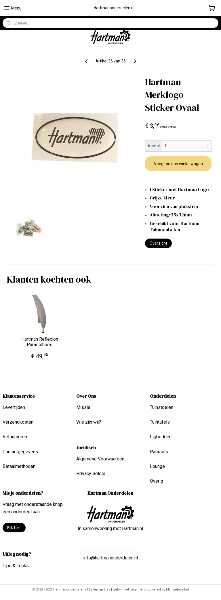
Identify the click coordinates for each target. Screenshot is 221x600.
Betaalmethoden (19, 466)
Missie (83, 407)
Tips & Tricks (16, 565)
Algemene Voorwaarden (100, 459)
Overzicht (158, 243)
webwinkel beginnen (129, 589)
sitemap (97, 589)
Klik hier (14, 527)
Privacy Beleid (90, 473)
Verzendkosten (18, 422)
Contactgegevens (20, 451)
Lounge (157, 466)
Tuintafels (160, 422)
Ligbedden (161, 436)
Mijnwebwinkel (177, 589)
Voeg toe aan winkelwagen (178, 163)
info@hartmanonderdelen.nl (110, 558)
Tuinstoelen (161, 407)
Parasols (159, 451)
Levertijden (14, 407)
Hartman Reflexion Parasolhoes (39, 341)
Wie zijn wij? (88, 422)
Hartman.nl (132, 528)
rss (108, 589)
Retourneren (15, 436)
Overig (156, 481)
